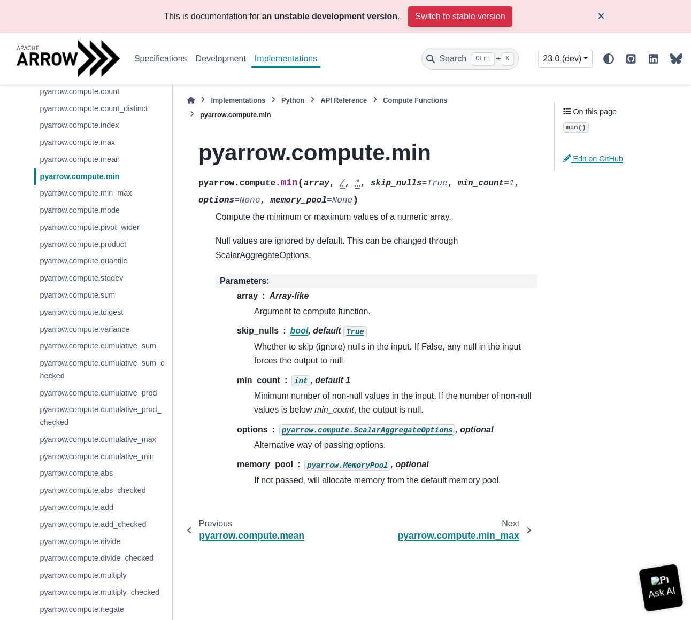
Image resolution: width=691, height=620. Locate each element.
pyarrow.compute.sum (77, 295)
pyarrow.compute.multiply (83, 575)
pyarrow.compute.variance (84, 329)
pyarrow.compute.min (79, 176)
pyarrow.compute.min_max (86, 193)
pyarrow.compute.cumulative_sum (98, 346)
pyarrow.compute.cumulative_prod (98, 393)
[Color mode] (608, 59)
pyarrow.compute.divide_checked (96, 558)
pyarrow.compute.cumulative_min (97, 456)
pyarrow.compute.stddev (81, 278)
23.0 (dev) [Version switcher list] (562, 58)
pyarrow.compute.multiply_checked (99, 592)
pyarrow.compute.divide (80, 541)
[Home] (191, 100)
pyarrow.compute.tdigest (81, 312)
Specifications (160, 58)
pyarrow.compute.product (83, 244)
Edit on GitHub (593, 158)
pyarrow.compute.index (79, 125)
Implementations (286, 58)
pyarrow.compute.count (79, 91)
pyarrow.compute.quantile (83, 261)
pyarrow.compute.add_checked (93, 524)
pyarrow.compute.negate (82, 609)
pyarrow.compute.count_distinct (94, 108)
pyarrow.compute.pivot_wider (89, 227)
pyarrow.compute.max (77, 142)
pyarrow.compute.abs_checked (92, 490)
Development (221, 58)
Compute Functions (415, 100)
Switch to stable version (460, 16)
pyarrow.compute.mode (80, 210)
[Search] (470, 59)
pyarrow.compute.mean (80, 159)
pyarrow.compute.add (76, 507)
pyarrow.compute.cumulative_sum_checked (102, 369)
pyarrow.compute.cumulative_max (98, 439)
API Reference (343, 100)
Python (292, 100)
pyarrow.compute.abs (76, 473)
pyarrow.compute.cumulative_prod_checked (100, 416)
